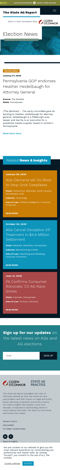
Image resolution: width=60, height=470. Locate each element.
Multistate (31, 191)
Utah (21, 194)
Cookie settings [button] (12, 463)
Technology (21, 198)
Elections (33, 301)
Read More (12, 213)
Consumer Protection (16, 257)
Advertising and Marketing (32, 254)
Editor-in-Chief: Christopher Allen (22, 22)
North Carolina (44, 191)
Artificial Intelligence (29, 202)
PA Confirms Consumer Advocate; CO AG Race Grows (26, 286)
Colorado (17, 297)
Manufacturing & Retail (27, 250)
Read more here (12, 133)
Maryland (17, 245)
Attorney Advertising (14, 429)
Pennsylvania (16, 102)
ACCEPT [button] (28, 463)
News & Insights (10, 441)
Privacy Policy (10, 421)
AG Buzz (24, 301)
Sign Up (48, 355)
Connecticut (19, 191)
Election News (11, 71)
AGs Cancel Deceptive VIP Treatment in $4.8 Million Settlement (28, 235)
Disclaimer (8, 425)
